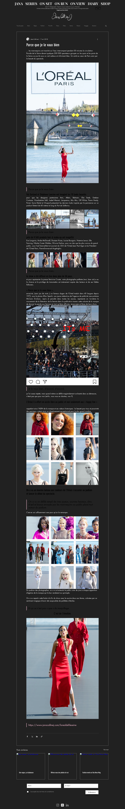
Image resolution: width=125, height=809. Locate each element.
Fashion (42, 26)
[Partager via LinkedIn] (37, 736)
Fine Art (50, 26)
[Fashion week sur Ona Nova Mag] (94, 761)
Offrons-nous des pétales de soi (60, 773)
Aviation (94, 26)
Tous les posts (20, 26)
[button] (106, 26)
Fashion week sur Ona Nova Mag (91, 773)
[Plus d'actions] (97, 39)
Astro (28, 26)
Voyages (86, 26)
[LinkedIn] (67, 805)
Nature (78, 26)
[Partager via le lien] (42, 736)
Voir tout (106, 750)
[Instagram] (58, 805)
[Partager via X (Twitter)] (32, 736)
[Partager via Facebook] (27, 736)
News (57, 26)
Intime (71, 26)
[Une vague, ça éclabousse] (31, 761)
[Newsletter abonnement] (98, 8)
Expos (35, 26)
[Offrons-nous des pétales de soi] (62, 761)
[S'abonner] (91, 792)
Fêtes (64, 26)
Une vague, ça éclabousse (26, 773)
